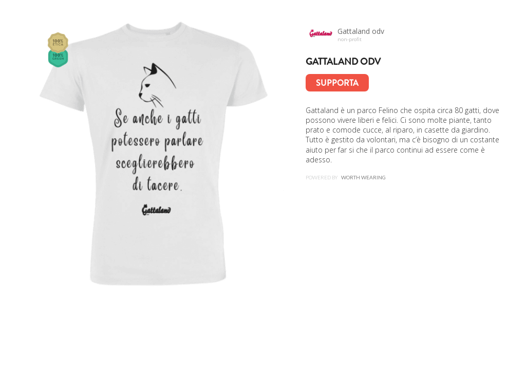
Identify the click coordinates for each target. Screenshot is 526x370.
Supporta (337, 83)
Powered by (346, 177)
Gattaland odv (343, 61)
